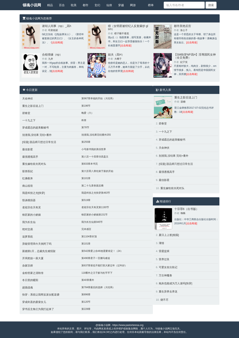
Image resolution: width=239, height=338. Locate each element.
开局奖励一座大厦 (32, 258)
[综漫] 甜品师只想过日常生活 (39, 142)
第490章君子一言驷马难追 (95, 258)
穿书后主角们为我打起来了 (38, 309)
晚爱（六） (87, 113)
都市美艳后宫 (182, 26)
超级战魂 (27, 287)
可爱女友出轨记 (168, 267)
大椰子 (118, 58)
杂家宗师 (27, 265)
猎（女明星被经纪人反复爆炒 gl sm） (128, 27)
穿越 (121, 5)
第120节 (85, 301)
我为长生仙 (29, 222)
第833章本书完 (89, 163)
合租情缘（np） (52, 54)
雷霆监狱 (164, 251)
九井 (50, 58)
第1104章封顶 (89, 236)
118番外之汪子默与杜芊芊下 (96, 272)
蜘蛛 (183, 213)
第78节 (85, 127)
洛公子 (184, 30)
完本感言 (86, 229)
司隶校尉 (53, 30)
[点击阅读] (57, 42)
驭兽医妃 (27, 171)
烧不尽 (164, 299)
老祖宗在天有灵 (31, 207)
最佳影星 (27, 149)
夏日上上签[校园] (169, 234)
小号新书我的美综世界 (93, 149)
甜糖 (183, 101)
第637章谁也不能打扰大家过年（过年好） (104, 265)
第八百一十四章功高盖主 (94, 156)
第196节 (85, 105)
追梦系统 (27, 236)
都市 (85, 5)
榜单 (151, 5)
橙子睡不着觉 (121, 33)
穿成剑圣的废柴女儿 (34, 301)
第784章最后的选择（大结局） (98, 287)
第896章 (85, 294)
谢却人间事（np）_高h (56, 26)
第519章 (85, 200)
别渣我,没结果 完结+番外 (37, 134)
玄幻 (97, 5)
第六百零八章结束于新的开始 (97, 171)
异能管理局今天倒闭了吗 (36, 243)
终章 (83, 120)
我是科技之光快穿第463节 (95, 192)
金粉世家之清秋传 (32, 272)
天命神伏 (27, 98)
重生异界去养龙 (168, 291)
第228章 (85, 309)
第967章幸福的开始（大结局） (98, 98)
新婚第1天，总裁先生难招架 (39, 251)
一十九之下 (29, 120)
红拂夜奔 (27, 178)
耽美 (74, 5)
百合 (62, 5)
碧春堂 (26, 113)
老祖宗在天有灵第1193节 (95, 207)
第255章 (85, 142)
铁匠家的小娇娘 (31, 214)
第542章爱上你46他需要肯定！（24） (102, 251)
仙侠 (109, 5)
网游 (133, 5)
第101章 (85, 178)
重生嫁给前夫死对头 (34, 163)
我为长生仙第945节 (92, 222)
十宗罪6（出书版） (186, 209)
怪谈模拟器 (29, 200)
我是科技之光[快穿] (33, 192)
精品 (50, 5)
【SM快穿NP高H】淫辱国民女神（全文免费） (195, 56)
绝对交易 (27, 229)
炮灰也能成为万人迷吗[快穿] (175, 283)
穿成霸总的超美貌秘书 (35, 127)
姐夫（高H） (116, 54)
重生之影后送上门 (32, 105)
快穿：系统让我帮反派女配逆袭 (40, 294)
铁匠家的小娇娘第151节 (94, 214)
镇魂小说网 (32, 5)
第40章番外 (87, 280)
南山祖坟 (27, 185)
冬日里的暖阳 (30, 280)
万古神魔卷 (165, 275)
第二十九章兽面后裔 (92, 185)
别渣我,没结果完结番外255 (96, 134)
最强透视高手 (30, 156)
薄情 (161, 243)
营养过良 (164, 259)
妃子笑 (184, 62)
